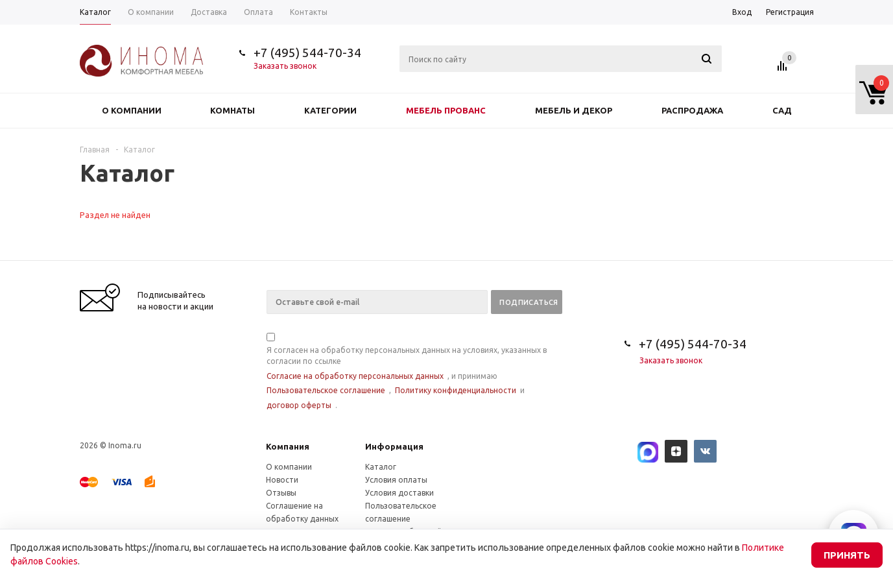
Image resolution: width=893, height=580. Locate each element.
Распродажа (692, 110)
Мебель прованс (446, 110)
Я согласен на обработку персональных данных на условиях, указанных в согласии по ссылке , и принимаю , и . (407, 372)
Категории (330, 110)
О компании (131, 110)
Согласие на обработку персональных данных (355, 376)
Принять (847, 555)
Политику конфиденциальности (455, 390)
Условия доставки (399, 493)
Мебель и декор (573, 110)
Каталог (380, 467)
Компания (287, 446)
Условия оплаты (396, 480)
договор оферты (299, 405)
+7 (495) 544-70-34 (307, 52)
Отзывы (281, 493)
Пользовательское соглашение (326, 390)
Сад (782, 110)
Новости (282, 480)
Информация (394, 446)
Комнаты (232, 110)
